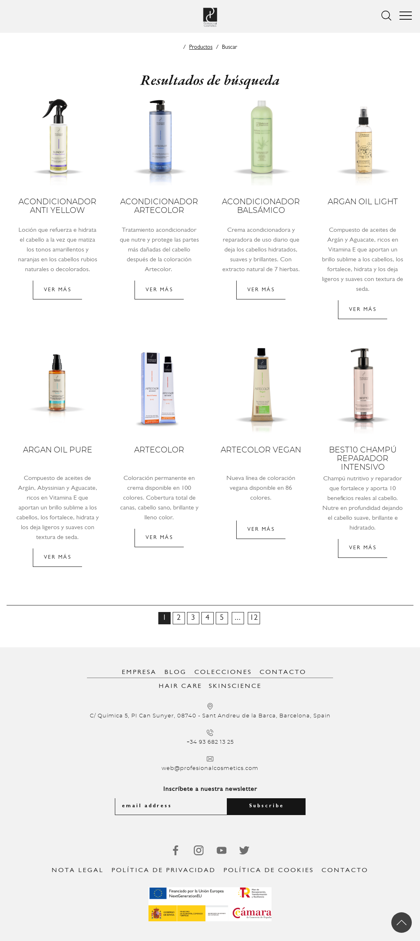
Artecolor (159, 450)
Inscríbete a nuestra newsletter (210, 789)
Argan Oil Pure (57, 450)
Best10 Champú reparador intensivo (363, 458)
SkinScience (235, 686)
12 (254, 618)
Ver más (58, 289)
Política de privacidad (164, 870)
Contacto (283, 672)
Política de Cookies (269, 870)
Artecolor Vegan (261, 450)
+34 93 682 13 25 (210, 742)
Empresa (139, 672)
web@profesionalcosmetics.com (210, 768)
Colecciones (223, 672)
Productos (200, 47)
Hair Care (180, 686)
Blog (175, 672)
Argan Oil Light (363, 202)
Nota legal (78, 870)
